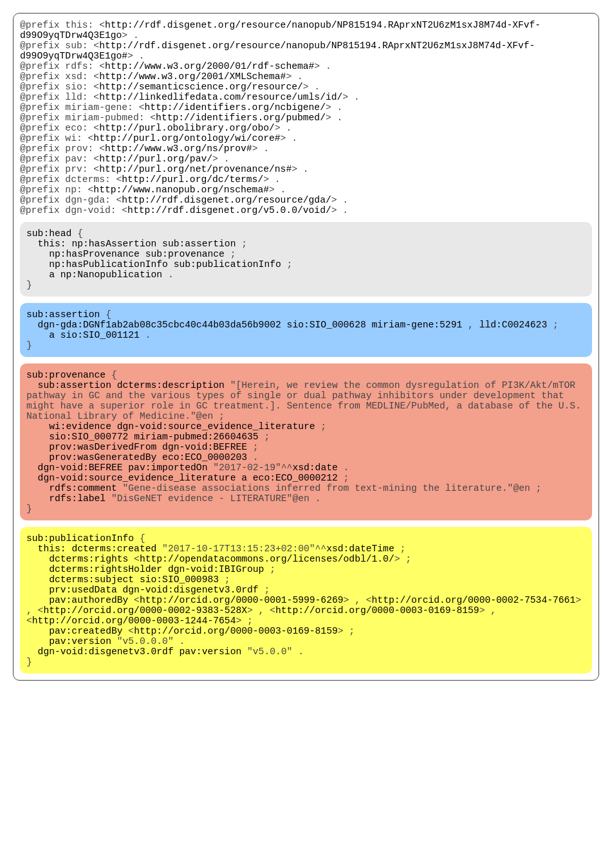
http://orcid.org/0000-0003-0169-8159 (377, 740)
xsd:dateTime (360, 663)
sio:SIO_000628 (326, 393)
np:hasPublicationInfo (108, 322)
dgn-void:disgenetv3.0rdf (191, 714)
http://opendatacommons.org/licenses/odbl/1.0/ (267, 676)
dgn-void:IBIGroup (216, 689)
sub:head (48, 283)
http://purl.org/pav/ (155, 193)
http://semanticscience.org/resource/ (201, 103)
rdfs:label (77, 605)
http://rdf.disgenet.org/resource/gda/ (226, 245)
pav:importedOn (167, 566)
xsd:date (314, 566)
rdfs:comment (83, 592)
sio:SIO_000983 (179, 701)
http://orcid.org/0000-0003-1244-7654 (134, 753)
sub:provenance (185, 309)
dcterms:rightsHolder (105, 689)
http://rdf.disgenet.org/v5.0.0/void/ (229, 258)
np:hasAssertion (113, 296)
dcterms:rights (88, 676)
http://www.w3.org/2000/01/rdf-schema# (209, 77)
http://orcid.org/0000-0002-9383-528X (145, 740)
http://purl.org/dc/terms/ (192, 219)
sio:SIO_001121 (100, 405)
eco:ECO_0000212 (295, 579)
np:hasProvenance (94, 309)
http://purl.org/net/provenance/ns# (195, 206)
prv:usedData (83, 714)
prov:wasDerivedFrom (102, 541)
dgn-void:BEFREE (204, 541)
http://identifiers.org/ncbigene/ (234, 129)
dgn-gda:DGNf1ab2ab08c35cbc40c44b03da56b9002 (159, 393)
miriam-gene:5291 (416, 393)
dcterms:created (113, 663)
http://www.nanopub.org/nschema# (181, 232)
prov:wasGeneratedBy (102, 553)
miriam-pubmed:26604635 (196, 528)
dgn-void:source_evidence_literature (216, 515)
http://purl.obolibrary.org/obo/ (187, 155)
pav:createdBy (85, 766)
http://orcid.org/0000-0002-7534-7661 (473, 727)
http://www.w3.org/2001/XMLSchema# (192, 90)
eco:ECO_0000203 (204, 553)
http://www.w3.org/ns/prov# (178, 180)
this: (52, 296)
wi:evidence (80, 515)
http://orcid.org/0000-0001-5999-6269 (242, 727)
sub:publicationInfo (227, 322)
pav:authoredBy (88, 727)
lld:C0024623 (513, 393)
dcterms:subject (91, 701)
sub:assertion (199, 296)
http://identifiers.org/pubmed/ (241, 142)
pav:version (80, 779)
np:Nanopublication (111, 335)
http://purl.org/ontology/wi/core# (186, 167)
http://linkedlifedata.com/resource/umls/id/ (220, 116)
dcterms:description (171, 463)
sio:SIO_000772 (88, 528)
